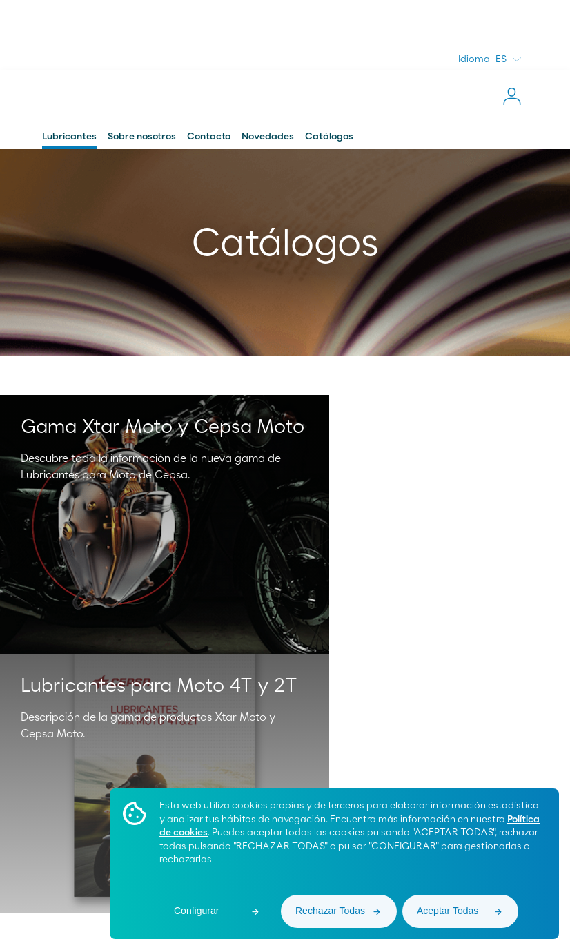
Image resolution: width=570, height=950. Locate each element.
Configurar (196, 910)
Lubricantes (69, 137)
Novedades (268, 137)
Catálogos (329, 137)
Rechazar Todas (330, 910)
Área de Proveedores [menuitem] (68, 902)
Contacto (208, 137)
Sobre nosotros (142, 137)
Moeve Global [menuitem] (59, 885)
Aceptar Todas (447, 910)
